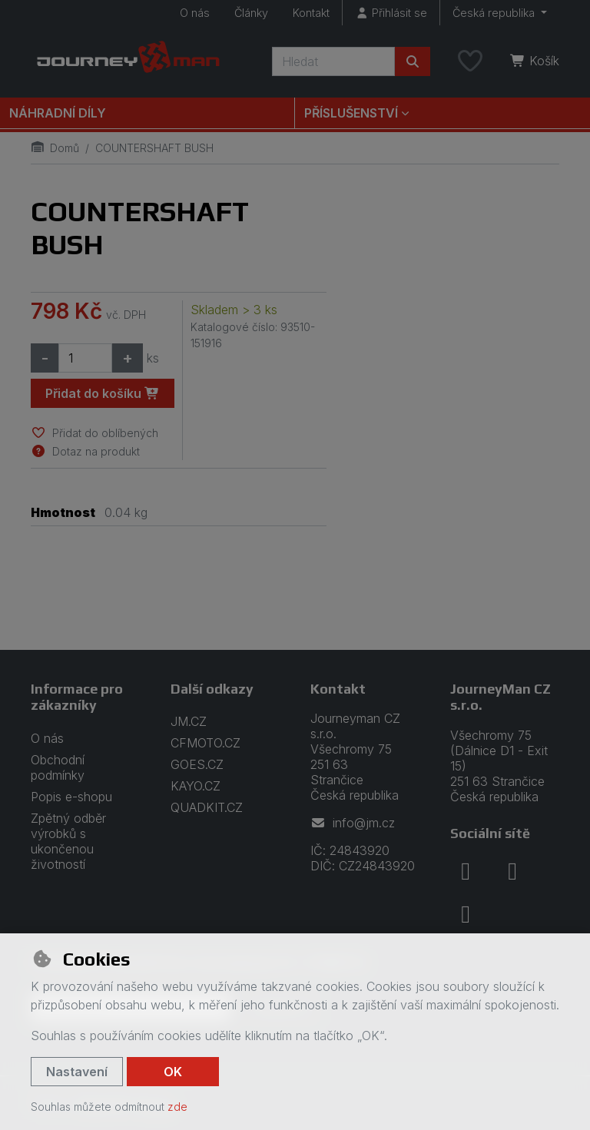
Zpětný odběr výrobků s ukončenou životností (68, 841)
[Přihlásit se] (391, 12)
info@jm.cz (352, 822)
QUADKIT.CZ (207, 807)
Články (251, 12)
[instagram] (512, 871)
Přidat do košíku (102, 393)
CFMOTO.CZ (205, 743)
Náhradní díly (57, 113)
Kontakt (311, 12)
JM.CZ (189, 721)
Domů (55, 147)
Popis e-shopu (71, 796)
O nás (195, 12)
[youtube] (465, 914)
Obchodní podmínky (58, 767)
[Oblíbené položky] (470, 61)
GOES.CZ (197, 764)
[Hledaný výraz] (333, 61)
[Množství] (85, 358)
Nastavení (77, 1071)
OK (173, 1071)
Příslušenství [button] (351, 113)
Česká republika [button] (495, 12)
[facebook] (465, 871)
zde (177, 1106)
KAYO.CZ (195, 786)
